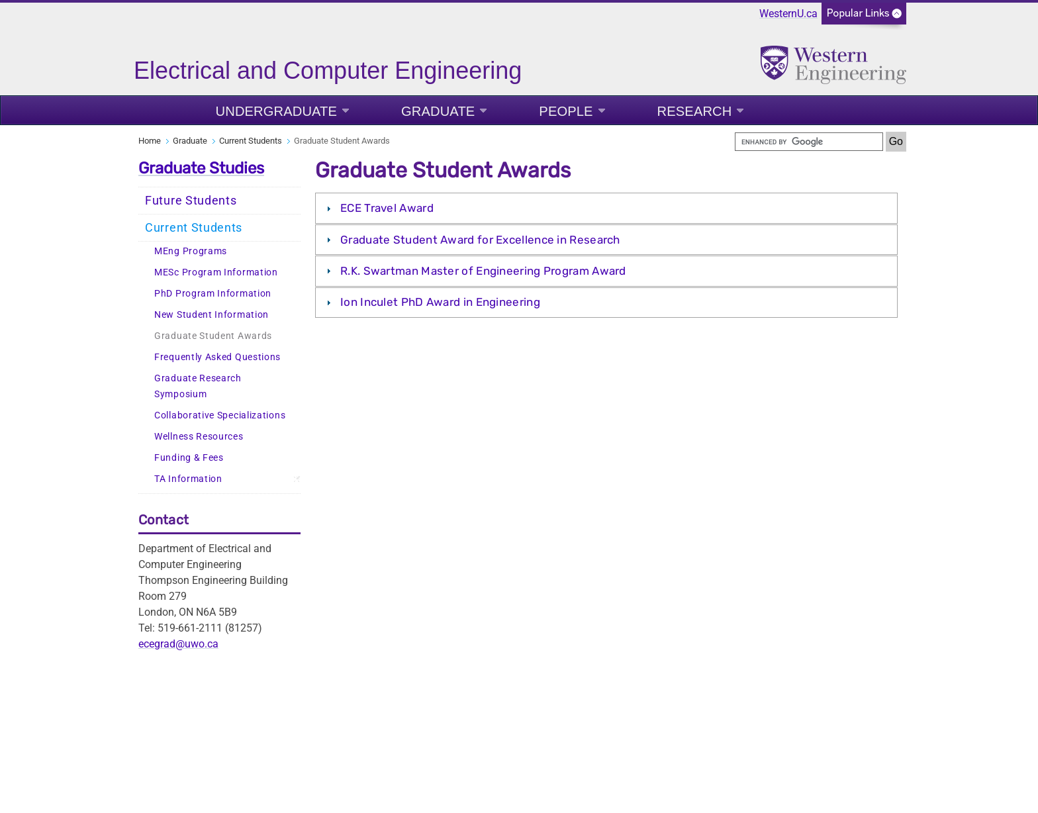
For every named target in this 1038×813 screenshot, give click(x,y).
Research (694, 111)
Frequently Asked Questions (217, 357)
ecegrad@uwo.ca (178, 644)
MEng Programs (190, 251)
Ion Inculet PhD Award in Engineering (440, 302)
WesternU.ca (788, 13)
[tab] (606, 208)
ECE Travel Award (387, 208)
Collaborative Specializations (219, 415)
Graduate (438, 111)
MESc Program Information (216, 272)
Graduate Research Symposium (198, 386)
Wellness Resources (199, 436)
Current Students (250, 141)
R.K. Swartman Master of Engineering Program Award (484, 270)
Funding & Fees (189, 457)
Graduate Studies (201, 168)
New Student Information (211, 314)
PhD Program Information (212, 293)
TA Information (188, 479)
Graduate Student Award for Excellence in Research (480, 239)
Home (149, 141)
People (565, 111)
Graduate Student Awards (213, 336)
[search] (809, 141)
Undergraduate (276, 111)
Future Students (191, 200)
